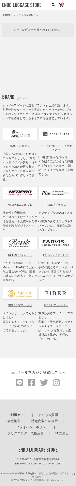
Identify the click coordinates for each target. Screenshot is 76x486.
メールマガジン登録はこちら (41, 372)
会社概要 (13, 421)
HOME (7, 15)
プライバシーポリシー (32, 427)
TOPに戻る (62, 433)
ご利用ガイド (17, 415)
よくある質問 (48, 415)
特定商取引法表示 (44, 421)
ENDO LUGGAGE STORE (38, 450)
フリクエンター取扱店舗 (25, 433)
